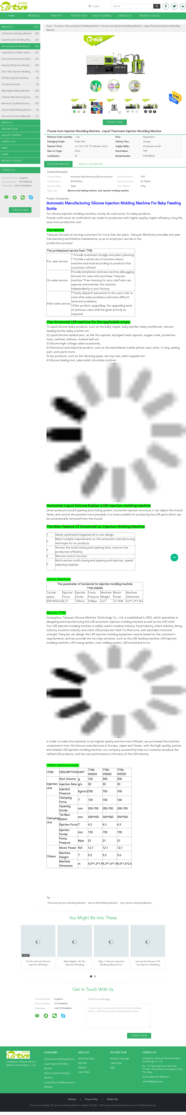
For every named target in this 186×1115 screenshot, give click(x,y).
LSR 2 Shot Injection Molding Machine (20, 72)
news (5, 148)
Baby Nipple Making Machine (20, 91)
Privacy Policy (91, 1099)
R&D (112, 1068)
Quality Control (102, 16)
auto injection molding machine (136, 903)
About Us (56, 16)
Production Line (119, 1059)
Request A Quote (149, 16)
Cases (5, 154)
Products (34, 16)
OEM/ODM (115, 1063)
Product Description (91, 164)
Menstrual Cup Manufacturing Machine (21, 103)
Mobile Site (112, 1099)
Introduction (86, 1059)
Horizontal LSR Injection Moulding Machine (21, 59)
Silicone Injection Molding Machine (20, 46)
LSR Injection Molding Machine (20, 33)
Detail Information (58, 164)
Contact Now (114, 122)
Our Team (83, 1072)
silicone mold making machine (103, 903)
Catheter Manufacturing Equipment (20, 97)
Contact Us (124, 16)
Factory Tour (79, 16)
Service (82, 1068)
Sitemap (72, 1099)
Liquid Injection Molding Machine (20, 40)
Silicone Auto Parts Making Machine (20, 116)
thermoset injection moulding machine (66, 903)
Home (11, 16)
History (82, 1063)
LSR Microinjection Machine (20, 78)
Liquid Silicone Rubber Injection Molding (21, 53)
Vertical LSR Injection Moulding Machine (21, 65)
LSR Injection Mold (20, 84)
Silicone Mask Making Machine (20, 110)
